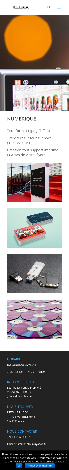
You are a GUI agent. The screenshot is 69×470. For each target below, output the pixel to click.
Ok (19, 465)
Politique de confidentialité (39, 465)
